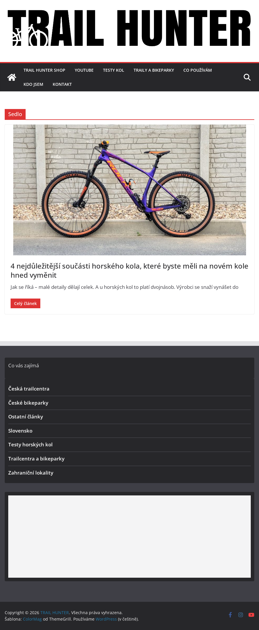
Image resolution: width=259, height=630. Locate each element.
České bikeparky (28, 402)
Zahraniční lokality (30, 472)
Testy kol (113, 70)
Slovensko (20, 430)
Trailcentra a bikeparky (36, 458)
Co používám (197, 70)
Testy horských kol (30, 444)
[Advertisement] (129, 536)
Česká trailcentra (28, 388)
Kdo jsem (33, 84)
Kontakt (62, 84)
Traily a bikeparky (154, 70)
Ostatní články (25, 416)
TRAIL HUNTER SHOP (44, 70)
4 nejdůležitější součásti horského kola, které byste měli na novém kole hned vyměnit (129, 270)
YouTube (84, 70)
